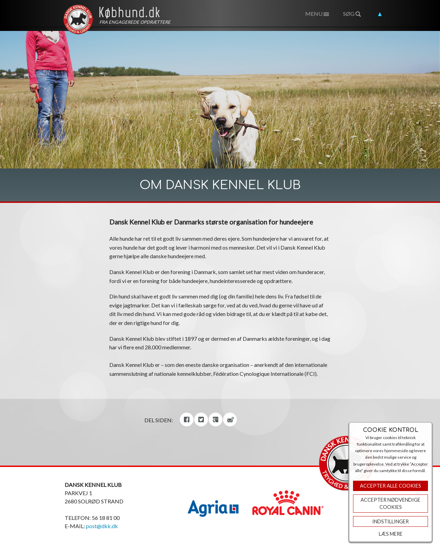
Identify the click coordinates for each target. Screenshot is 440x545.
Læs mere (391, 534)
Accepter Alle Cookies (390, 486)
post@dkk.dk (102, 526)
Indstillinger (390, 521)
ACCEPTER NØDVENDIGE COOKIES (390, 503)
